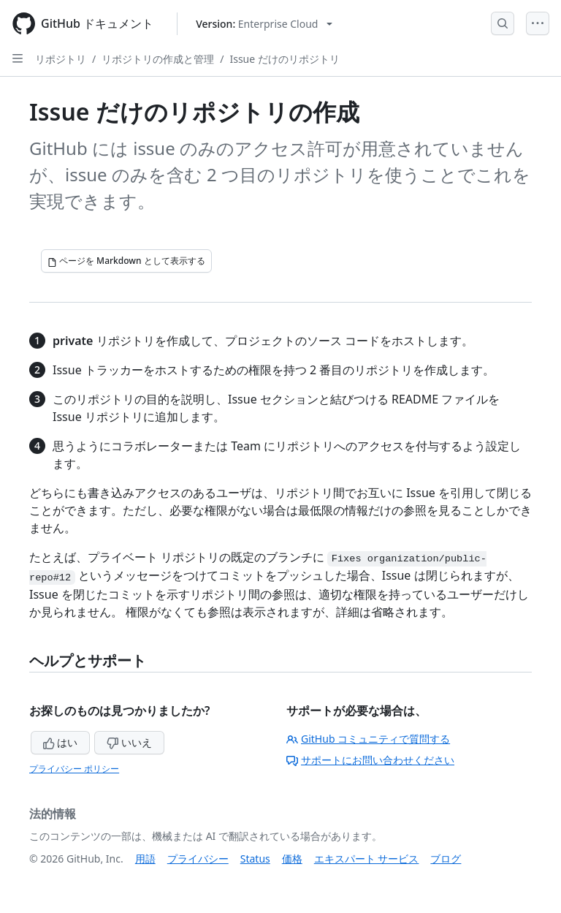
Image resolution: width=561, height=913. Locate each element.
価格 (292, 858)
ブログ (445, 858)
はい (60, 742)
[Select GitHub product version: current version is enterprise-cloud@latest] (264, 23)
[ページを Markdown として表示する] (126, 261)
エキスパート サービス (366, 858)
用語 (145, 858)
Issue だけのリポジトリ (284, 59)
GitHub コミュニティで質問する (368, 739)
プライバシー (198, 858)
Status (255, 858)
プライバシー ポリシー (74, 768)
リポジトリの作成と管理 (158, 59)
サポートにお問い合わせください (370, 760)
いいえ (129, 742)
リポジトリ (60, 59)
